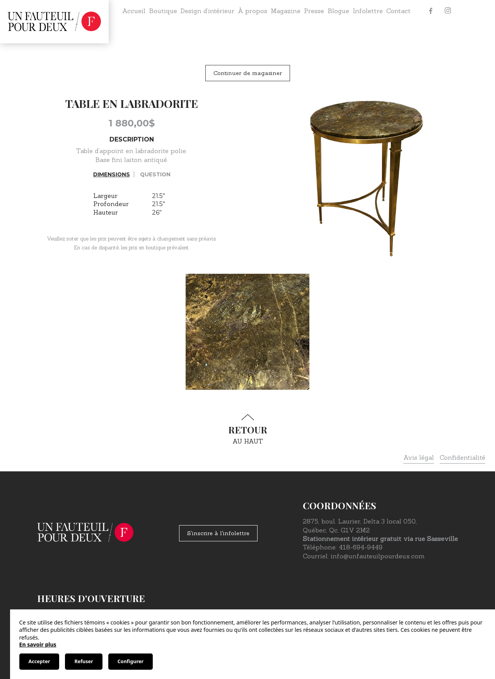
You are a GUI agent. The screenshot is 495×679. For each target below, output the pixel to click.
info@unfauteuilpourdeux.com (378, 556)
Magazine (285, 11)
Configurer (130, 661)
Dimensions (111, 174)
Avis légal (418, 457)
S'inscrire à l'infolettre (218, 533)
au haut (247, 429)
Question (155, 174)
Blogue (338, 11)
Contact (398, 11)
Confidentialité (462, 457)
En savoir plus (37, 644)
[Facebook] (430, 11)
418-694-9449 (360, 547)
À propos (252, 11)
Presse (314, 11)
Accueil (133, 11)
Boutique (163, 11)
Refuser (83, 661)
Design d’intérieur (207, 11)
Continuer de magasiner (247, 73)
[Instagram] (447, 11)
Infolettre (368, 11)
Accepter (39, 661)
